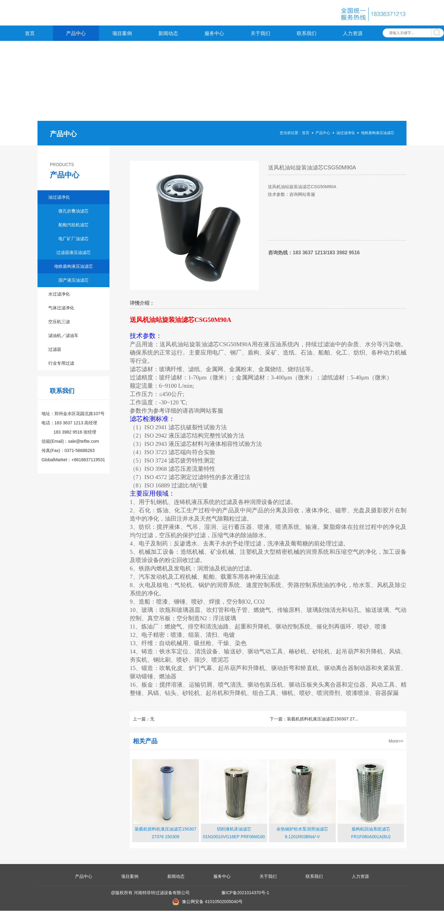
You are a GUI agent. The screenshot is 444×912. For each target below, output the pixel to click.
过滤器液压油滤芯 (73, 253)
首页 (30, 34)
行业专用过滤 (61, 364)
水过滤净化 (59, 295)
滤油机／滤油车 (63, 336)
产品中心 (76, 34)
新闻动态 (168, 34)
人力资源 (353, 34)
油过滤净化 (345, 134)
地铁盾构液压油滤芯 (377, 134)
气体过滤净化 (61, 309)
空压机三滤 (59, 322)
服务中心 (214, 34)
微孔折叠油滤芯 (73, 212)
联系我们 (306, 34)
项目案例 (122, 34)
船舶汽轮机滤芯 (73, 226)
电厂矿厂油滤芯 (73, 239)
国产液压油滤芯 (73, 281)
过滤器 (54, 350)
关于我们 (260, 34)
